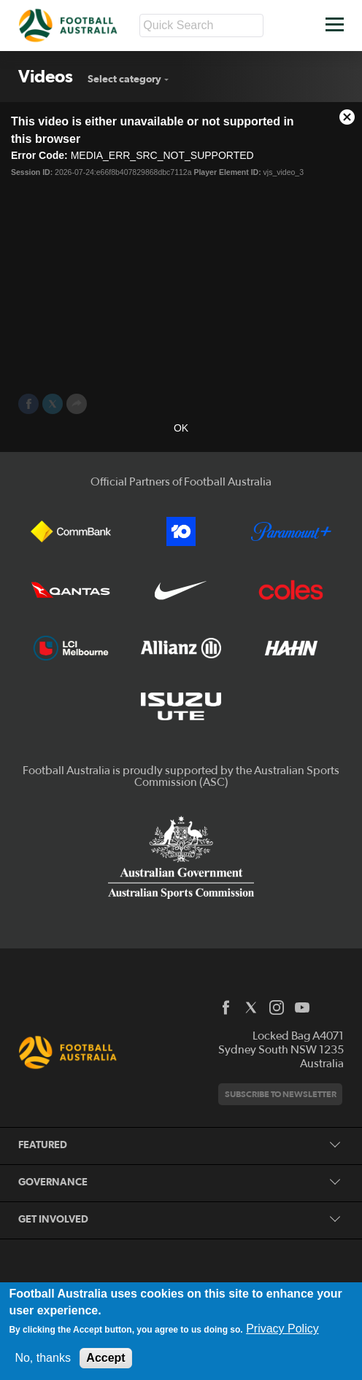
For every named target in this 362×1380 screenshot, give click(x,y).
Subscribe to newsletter (280, 1094)
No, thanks (42, 1358)
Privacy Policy (282, 1328)
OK (181, 428)
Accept (105, 1358)
